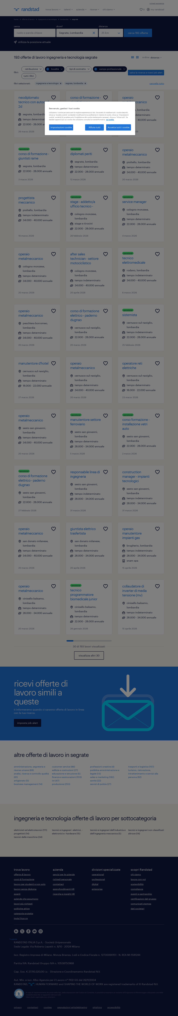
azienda (81, 9)
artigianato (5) (21, 780)
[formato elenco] (132, 57)
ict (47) (55, 780)
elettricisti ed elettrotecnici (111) (30, 830)
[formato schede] (137, 57)
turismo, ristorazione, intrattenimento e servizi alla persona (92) (143, 773)
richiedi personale (62, 879)
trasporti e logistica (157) (141, 766)
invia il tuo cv (21, 918)
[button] (60, 83)
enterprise (97, 889)
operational (98, 874)
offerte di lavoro (28, 19)
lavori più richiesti (23, 903)
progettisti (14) (21, 833)
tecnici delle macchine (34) (28, 837)
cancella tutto (156, 83)
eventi (17, 894)
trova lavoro (53, 9)
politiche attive (22, 908)
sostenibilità (137, 884)
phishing (97, 1007)
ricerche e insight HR (64, 894)
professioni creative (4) (102, 766)
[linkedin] (16, 931)
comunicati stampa (141, 903)
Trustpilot (13, 939)
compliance (137, 889)
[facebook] (28, 931)
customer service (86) (63, 766)
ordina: (146, 57)
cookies (48, 1007)
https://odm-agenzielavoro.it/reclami (40, 997)
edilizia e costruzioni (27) (65, 770)
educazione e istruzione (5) (66, 773)
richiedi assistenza (156, 3)
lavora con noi (138, 879)
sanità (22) (95, 780)
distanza (103, 26)
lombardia (64, 19)
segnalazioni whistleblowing (72, 1007)
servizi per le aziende (64, 874)
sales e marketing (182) (102, 777)
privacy (18, 1007)
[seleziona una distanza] (111, 33)
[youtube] (34, 931)
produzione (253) (61, 784)
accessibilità (113, 1007)
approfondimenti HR (63, 889)
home (16, 19)
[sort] (155, 55)
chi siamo (109, 9)
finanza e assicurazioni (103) (67, 777)
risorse (94, 9)
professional (98, 879)
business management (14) (28, 784)
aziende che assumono (26, 898)
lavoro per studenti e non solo (29, 884)
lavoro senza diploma (25, 889)
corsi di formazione (24, 879)
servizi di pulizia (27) (100, 784)
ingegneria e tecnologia (47, 19)
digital (95, 884)
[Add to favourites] (53, 97)
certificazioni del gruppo (143, 898)
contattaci (58, 884)
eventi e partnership (141, 894)
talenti (68, 9)
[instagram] (40, 931)
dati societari (137, 908)
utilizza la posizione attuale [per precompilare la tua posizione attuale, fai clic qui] (34, 41)
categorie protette (23, 913)
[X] (22, 931)
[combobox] (35, 33)
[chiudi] (93, 32)
